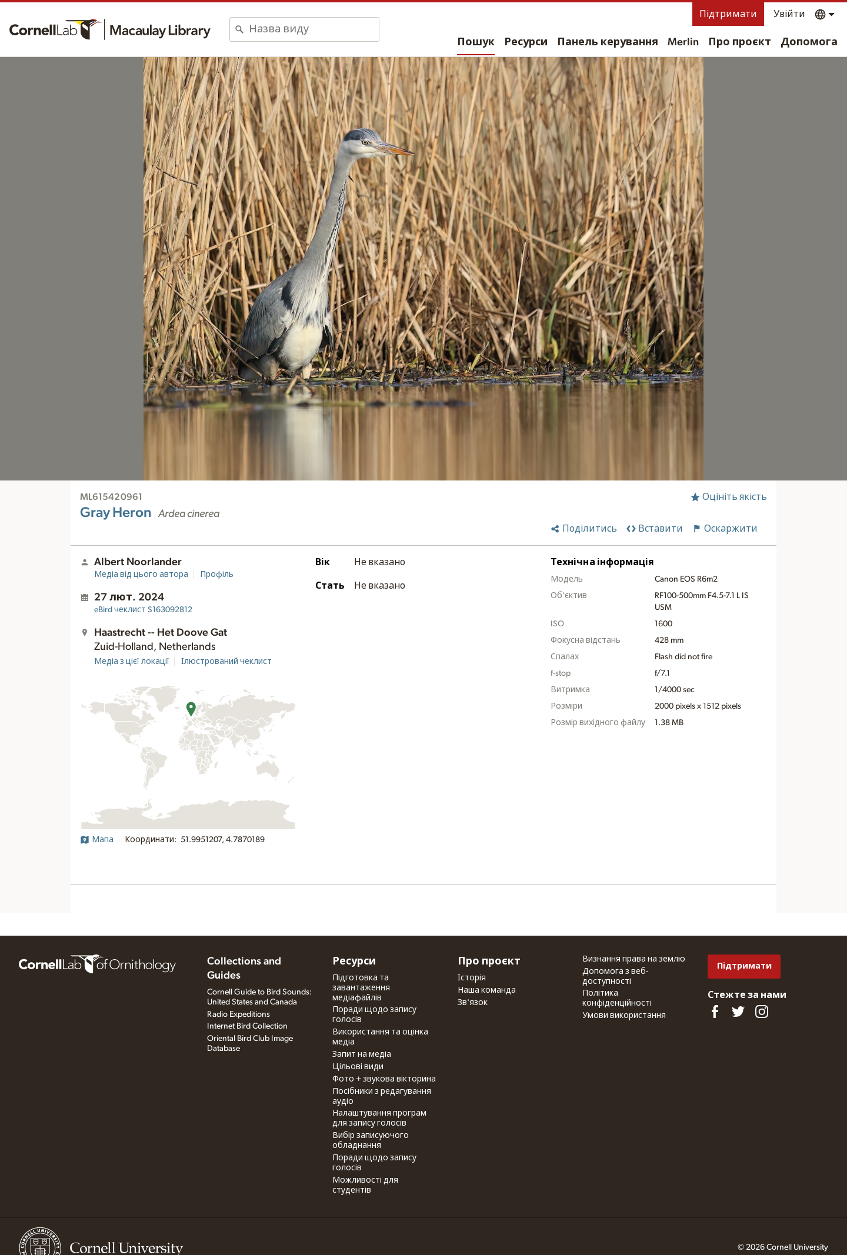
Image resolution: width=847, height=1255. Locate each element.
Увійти (789, 14)
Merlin (683, 42)
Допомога (809, 42)
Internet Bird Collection (247, 1026)
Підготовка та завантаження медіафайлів (361, 988)
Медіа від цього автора (141, 574)
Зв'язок (473, 1003)
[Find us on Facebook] (715, 1011)
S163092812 (143, 610)
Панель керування (607, 42)
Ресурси (526, 42)
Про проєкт (739, 42)
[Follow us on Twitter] (738, 1011)
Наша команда (487, 990)
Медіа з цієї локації (131, 661)
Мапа (97, 840)
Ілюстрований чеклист (226, 661)
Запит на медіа (361, 1054)
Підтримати (728, 14)
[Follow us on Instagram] (762, 1011)
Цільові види (358, 1067)
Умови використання (624, 1016)
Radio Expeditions (238, 1014)
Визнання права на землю (633, 959)
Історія (472, 978)
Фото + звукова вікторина (384, 1079)
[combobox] (314, 29)
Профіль (217, 574)
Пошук (476, 42)
